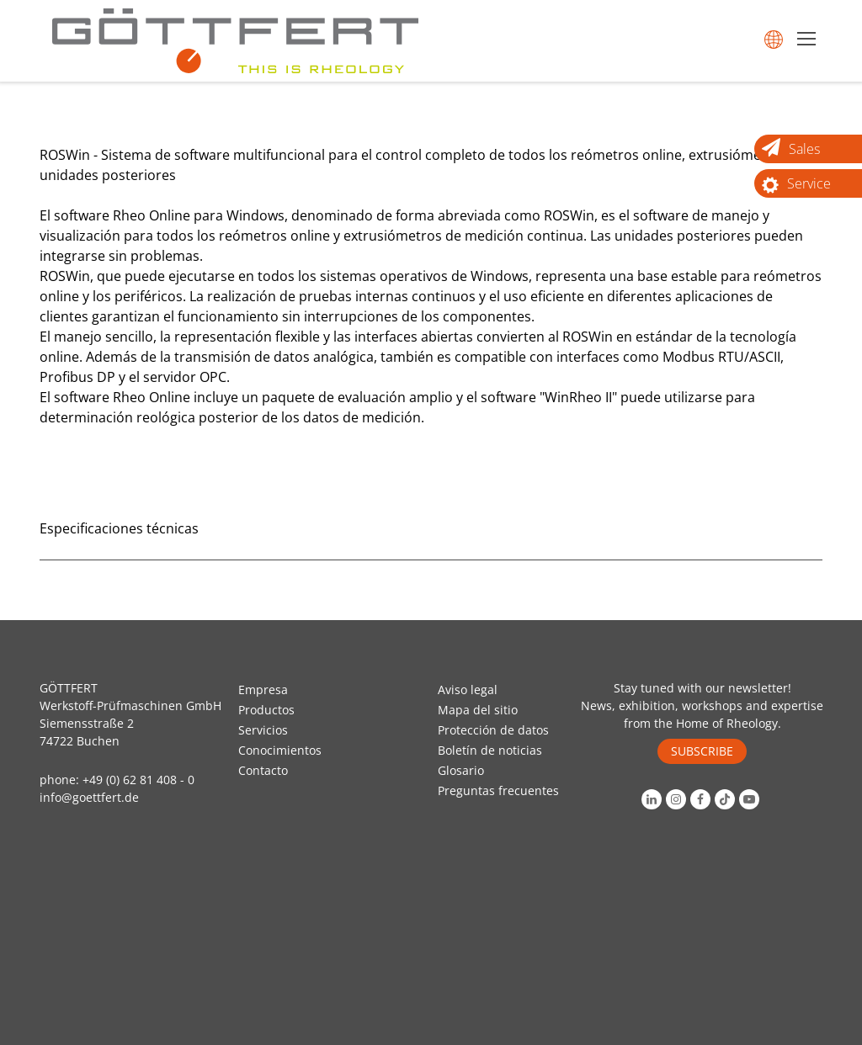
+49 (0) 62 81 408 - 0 (138, 780)
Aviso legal (468, 690)
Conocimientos (280, 750)
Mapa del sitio (478, 710)
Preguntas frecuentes (498, 790)
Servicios (263, 730)
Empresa (263, 690)
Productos (266, 710)
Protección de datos (493, 730)
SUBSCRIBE (702, 751)
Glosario (461, 770)
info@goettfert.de (89, 797)
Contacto (263, 770)
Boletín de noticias (490, 750)
